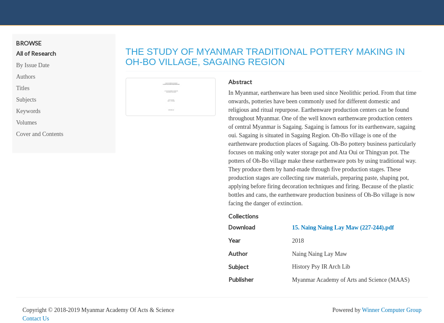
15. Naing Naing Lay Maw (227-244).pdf (343, 227)
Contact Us (35, 318)
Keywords (28, 111)
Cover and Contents (39, 134)
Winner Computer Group (392, 310)
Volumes (26, 122)
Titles (22, 88)
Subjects (26, 99)
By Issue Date (33, 65)
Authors (25, 77)
